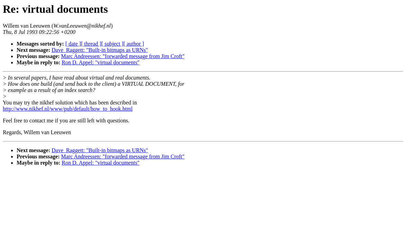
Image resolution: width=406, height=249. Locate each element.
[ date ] (73, 44)
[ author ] (133, 44)
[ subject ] (112, 44)
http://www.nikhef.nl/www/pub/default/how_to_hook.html (67, 109)
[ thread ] (91, 44)
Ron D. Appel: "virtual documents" (100, 62)
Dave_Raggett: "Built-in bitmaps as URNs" (100, 50)
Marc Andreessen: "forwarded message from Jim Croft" (123, 56)
